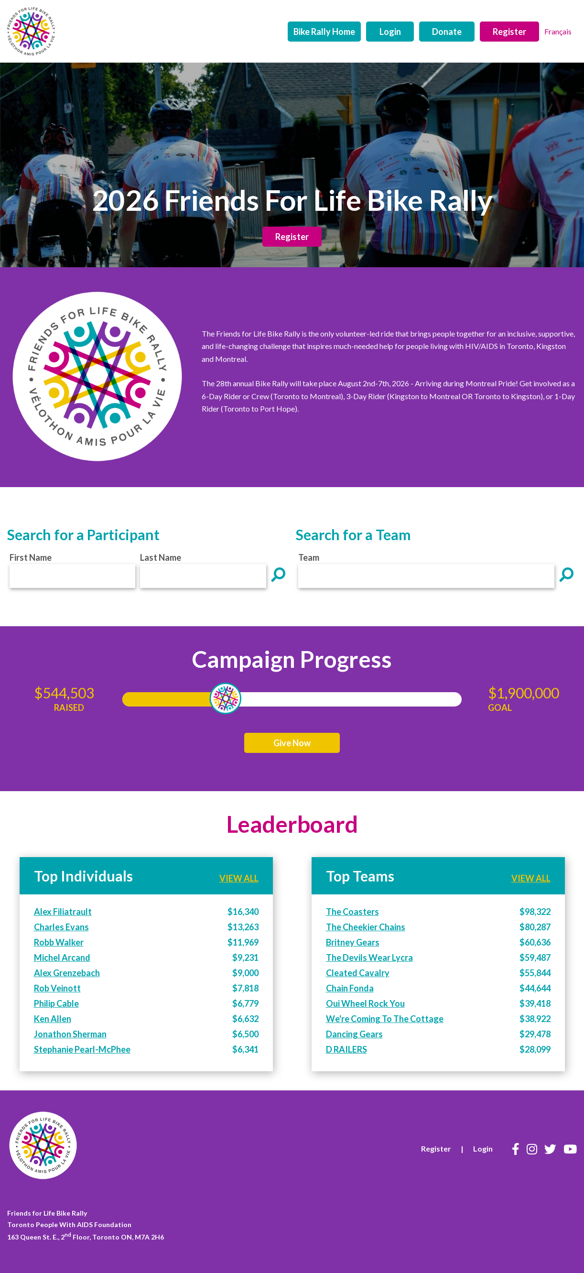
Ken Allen (52, 1018)
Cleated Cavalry (357, 973)
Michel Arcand (62, 957)
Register (509, 31)
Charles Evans (61, 927)
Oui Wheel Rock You (365, 1003)
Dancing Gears (354, 1034)
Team (308, 557)
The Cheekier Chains (365, 927)
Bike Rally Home (324, 31)
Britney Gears (352, 942)
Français (558, 31)
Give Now (292, 743)
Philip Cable (56, 1003)
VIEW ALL (239, 878)
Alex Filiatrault (63, 911)
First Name (31, 557)
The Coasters (352, 911)
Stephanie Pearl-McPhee (82, 1049)
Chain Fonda (350, 988)
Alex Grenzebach (67, 973)
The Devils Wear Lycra (369, 957)
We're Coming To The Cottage (384, 1018)
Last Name (160, 557)
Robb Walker (59, 942)
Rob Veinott (57, 988)
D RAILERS (346, 1049)
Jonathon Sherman (70, 1034)
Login (390, 31)
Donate (447, 31)
